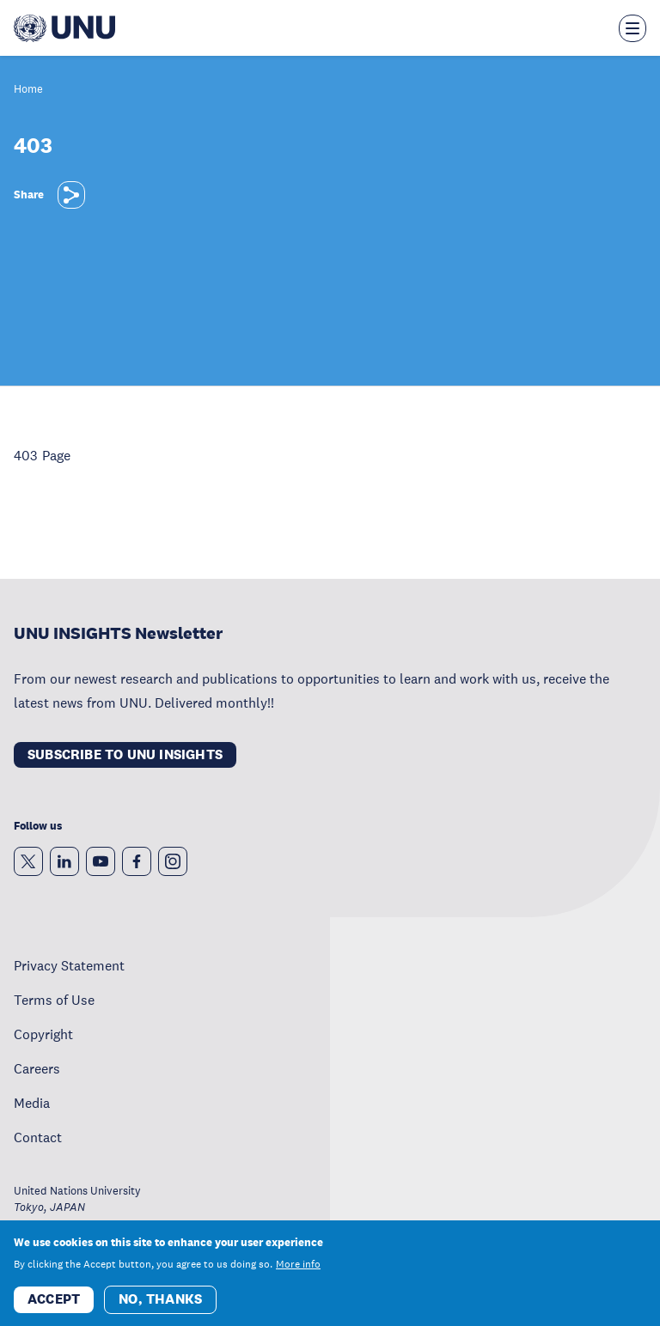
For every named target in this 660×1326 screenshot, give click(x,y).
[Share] (71, 195)
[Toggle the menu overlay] (632, 28)
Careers (37, 1068)
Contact (38, 1137)
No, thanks (160, 1305)
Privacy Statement (69, 965)
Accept (54, 1305)
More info (298, 1270)
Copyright (43, 1034)
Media (32, 1102)
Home (28, 89)
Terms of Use (54, 999)
